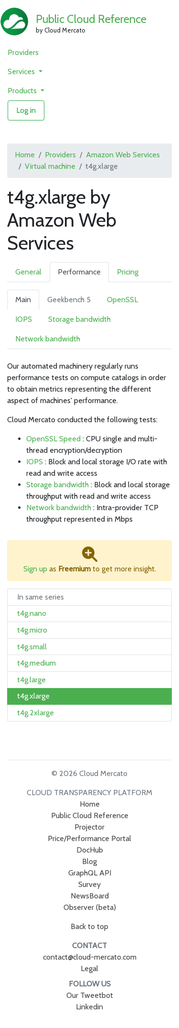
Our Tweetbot (89, 995)
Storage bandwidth (79, 319)
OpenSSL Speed (53, 438)
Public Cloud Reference (91, 19)
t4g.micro (32, 629)
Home (25, 154)
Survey (89, 884)
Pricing (127, 271)
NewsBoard (90, 895)
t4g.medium (36, 662)
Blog (89, 861)
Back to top (89, 926)
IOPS (23, 319)
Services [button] (22, 71)
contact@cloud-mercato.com (90, 957)
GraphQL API (89, 872)
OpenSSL (122, 299)
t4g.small (32, 646)
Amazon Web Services (123, 154)
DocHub (89, 849)
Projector (89, 826)
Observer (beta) (89, 907)
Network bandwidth (47, 338)
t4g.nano (31, 613)
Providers (23, 52)
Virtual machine (50, 166)
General (28, 271)
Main (23, 299)
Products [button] (23, 90)
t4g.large (31, 679)
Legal (89, 968)
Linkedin (89, 1006)
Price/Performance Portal (89, 838)
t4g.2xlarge (35, 712)
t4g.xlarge (33, 695)
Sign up (35, 568)
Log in (26, 110)
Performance (79, 271)
